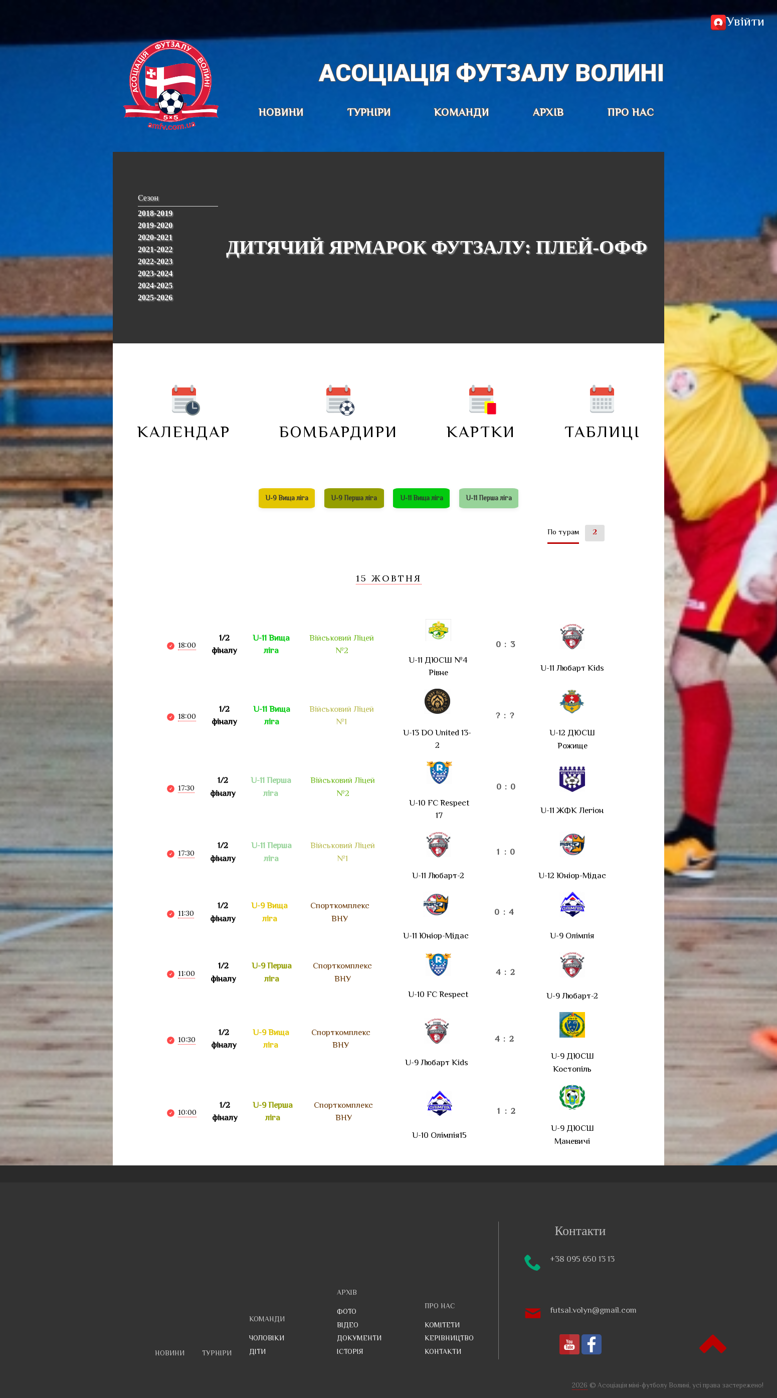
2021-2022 (155, 249)
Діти (257, 1352)
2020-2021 (155, 237)
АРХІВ (548, 113)
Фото (346, 1312)
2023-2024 (155, 273)
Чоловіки (266, 1338)
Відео (347, 1325)
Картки (481, 413)
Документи (359, 1338)
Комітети (442, 1325)
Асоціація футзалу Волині (491, 73)
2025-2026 (155, 297)
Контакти (443, 1352)
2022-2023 (155, 261)
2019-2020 (155, 225)
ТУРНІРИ (369, 113)
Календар (184, 413)
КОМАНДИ (461, 113)
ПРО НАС (631, 113)
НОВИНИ (281, 113)
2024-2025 (155, 285)
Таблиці (602, 413)
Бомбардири (338, 413)
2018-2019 (155, 213)
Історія (350, 1352)
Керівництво (449, 1338)
